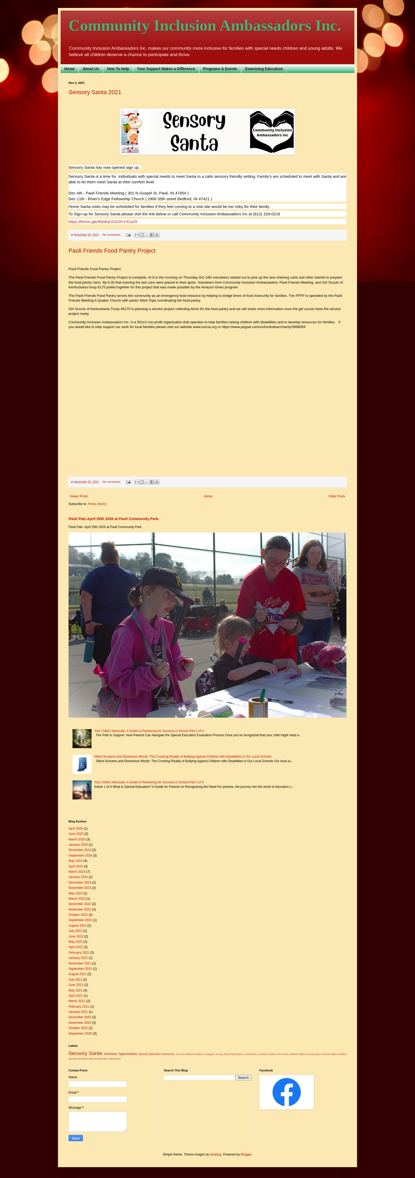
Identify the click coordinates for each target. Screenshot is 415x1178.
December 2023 (80, 882)
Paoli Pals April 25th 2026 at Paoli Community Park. (114, 519)
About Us (91, 69)
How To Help (118, 69)
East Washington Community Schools (245, 1054)
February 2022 (79, 952)
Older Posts (336, 496)
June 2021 (76, 985)
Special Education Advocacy (156, 1054)
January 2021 (78, 1012)
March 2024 (77, 872)
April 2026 (76, 828)
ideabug (215, 1154)
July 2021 (75, 979)
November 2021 (80, 963)
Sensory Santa (85, 1053)
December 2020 (80, 1017)
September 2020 (80, 1033)
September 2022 (80, 920)
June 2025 (76, 834)
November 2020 (80, 1023)
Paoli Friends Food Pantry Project (112, 250)
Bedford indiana (194, 1054)
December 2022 (80, 904)
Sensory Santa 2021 (95, 92)
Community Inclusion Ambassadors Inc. (205, 25)
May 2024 (76, 861)
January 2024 (78, 877)
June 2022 (76, 936)
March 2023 (77, 898)
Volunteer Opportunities (120, 1054)
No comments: (112, 234)
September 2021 (80, 969)
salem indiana (338, 1054)
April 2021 (76, 996)
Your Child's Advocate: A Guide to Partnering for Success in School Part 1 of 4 (149, 782)
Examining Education (264, 69)
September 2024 (80, 855)
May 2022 (76, 942)
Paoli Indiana (290, 1054)
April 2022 (76, 947)
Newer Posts (79, 496)
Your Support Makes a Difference (166, 69)
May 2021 (76, 990)
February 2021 (79, 1006)
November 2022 (80, 909)
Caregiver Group (213, 1054)
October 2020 (78, 1028)
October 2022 (78, 915)
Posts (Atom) (97, 504)
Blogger (246, 1154)
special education (78, 1058)
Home (69, 69)
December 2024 (80, 850)
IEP (280, 1054)
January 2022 (78, 958)
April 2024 (76, 866)
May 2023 (76, 893)
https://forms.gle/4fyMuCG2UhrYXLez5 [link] (103, 221)
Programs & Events (220, 69)
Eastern (272, 1054)
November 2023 (80, 888)
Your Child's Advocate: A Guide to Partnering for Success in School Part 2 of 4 (149, 731)
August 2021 (77, 974)
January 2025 (78, 845)
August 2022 (77, 925)
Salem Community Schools (314, 1054)
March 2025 (77, 839)
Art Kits (180, 1054)
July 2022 (75, 931)
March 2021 (77, 1001)
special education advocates (105, 1058)
